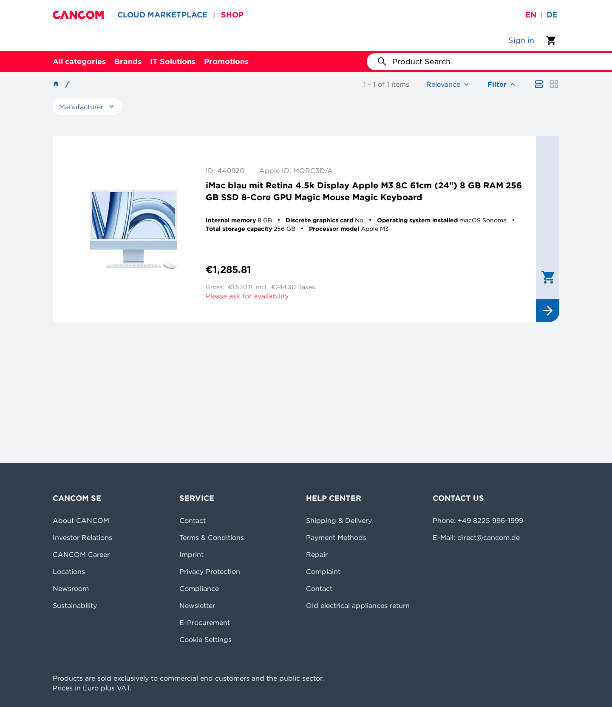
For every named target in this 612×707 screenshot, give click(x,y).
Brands (128, 61)
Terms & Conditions (211, 537)
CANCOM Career (81, 554)
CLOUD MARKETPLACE (162, 15)
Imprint (191, 554)
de (552, 15)
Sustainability (75, 605)
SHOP (232, 15)
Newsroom (71, 588)
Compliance (199, 588)
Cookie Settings (205, 639)
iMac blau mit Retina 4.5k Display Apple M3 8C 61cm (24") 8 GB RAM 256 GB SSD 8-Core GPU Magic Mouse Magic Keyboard (364, 191)
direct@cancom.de (488, 537)
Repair (317, 554)
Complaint (323, 571)
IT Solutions (173, 61)
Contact (192, 520)
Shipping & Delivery (339, 520)
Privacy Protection (209, 571)
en (530, 15)
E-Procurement (204, 622)
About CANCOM (81, 520)
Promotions (226, 61)
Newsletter (197, 605)
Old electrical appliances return (358, 605)
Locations (69, 571)
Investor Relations (82, 537)
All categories (79, 61)
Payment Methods (336, 537)
